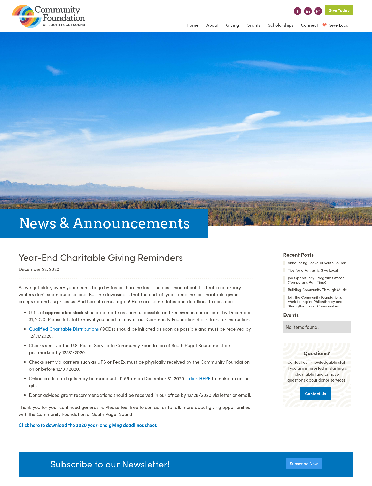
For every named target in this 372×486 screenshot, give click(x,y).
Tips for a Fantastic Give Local (313, 270)
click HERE (200, 378)
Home (193, 25)
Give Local (339, 25)
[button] (212, 25)
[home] (48, 16)
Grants (253, 25)
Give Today (339, 10)
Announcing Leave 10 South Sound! (317, 263)
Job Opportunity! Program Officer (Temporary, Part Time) (316, 280)
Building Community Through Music (317, 289)
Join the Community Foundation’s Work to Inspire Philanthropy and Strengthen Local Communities (315, 301)
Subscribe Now (304, 463)
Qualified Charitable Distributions (64, 328)
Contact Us (315, 393)
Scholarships (280, 25)
